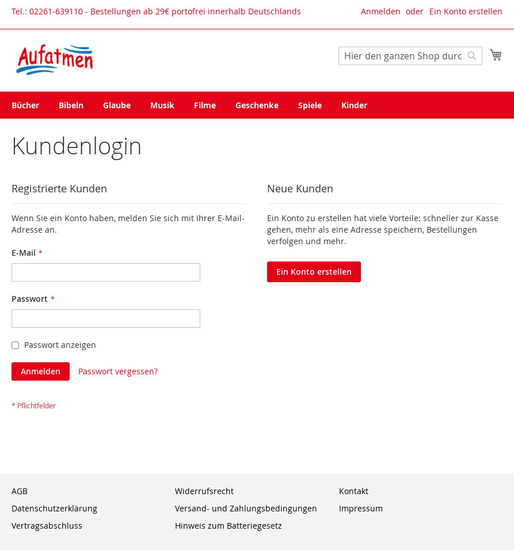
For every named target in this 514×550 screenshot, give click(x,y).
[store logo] (55, 59)
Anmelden (381, 11)
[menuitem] (25, 105)
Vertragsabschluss (47, 525)
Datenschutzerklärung (54, 508)
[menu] (257, 105)
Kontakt (353, 490)
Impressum (361, 508)
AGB (20, 490)
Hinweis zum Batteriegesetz (228, 525)
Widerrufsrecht (204, 490)
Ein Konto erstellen (465, 11)
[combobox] (410, 56)
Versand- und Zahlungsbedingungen (246, 508)
